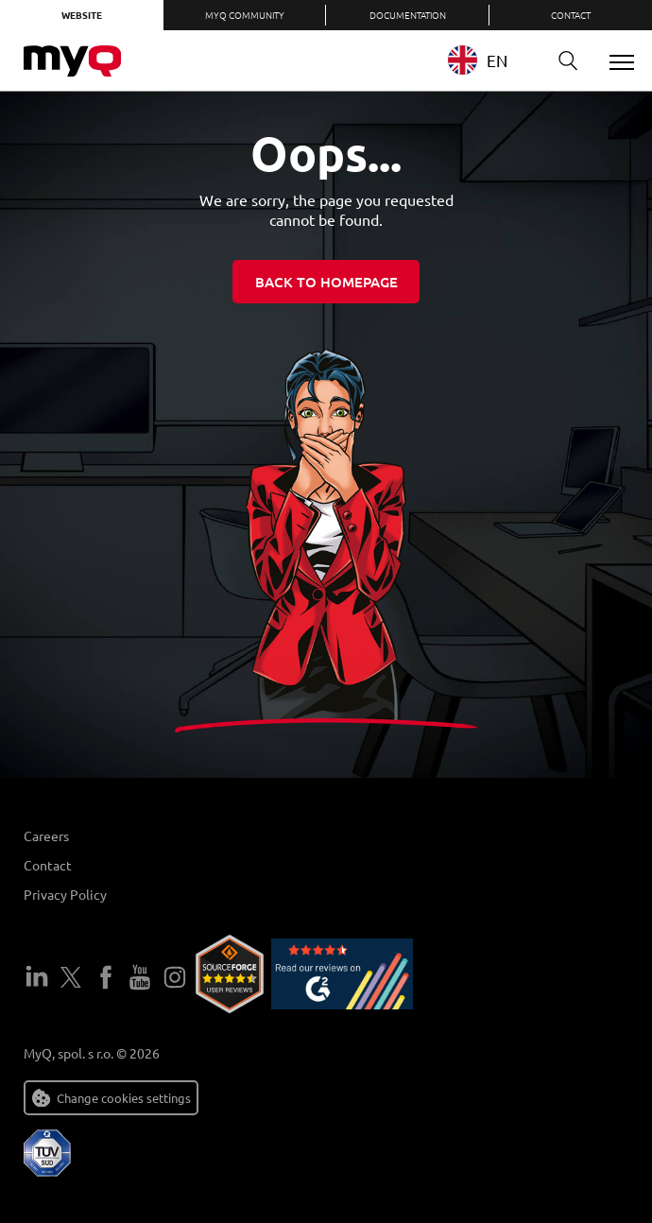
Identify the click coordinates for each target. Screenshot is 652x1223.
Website (81, 15)
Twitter (71, 977)
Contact (571, 15)
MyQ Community (244, 15)
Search (561, 61)
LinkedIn (37, 977)
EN (477, 60)
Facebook (106, 977)
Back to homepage (326, 281)
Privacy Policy (65, 894)
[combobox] (491, 60)
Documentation (407, 15)
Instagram (175, 977)
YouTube (140, 977)
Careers (46, 835)
